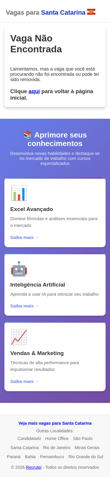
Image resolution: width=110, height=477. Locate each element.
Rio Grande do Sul (85, 456)
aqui (34, 91)
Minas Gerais (87, 447)
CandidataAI (29, 438)
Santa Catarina (25, 447)
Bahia (30, 456)
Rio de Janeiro (56, 447)
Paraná (13, 456)
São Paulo (82, 438)
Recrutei (34, 467)
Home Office (57, 438)
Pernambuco (52, 456)
